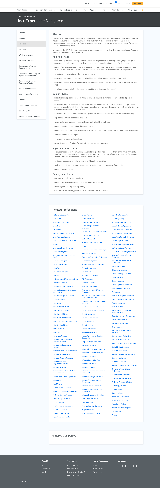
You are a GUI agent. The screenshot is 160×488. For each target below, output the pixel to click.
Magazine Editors (88, 410)
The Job (22, 44)
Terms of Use (97, 472)
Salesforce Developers (120, 323)
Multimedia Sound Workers (121, 248)
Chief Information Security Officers (65, 321)
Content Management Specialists (64, 377)
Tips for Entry (24, 111)
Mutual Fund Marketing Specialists (124, 252)
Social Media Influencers (120, 347)
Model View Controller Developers (123, 237)
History (22, 38)
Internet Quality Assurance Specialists (91, 381)
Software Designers (119, 358)
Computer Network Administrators (65, 351)
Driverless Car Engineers (90, 235)
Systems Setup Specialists (121, 375)
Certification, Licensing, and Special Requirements (29, 75)
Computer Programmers (61, 354)
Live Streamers (87, 402)
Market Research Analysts (91, 413)
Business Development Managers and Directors (64, 291)
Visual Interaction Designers (121, 408)
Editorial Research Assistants (92, 242)
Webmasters (116, 411)
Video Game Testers (119, 404)
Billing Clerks (57, 268)
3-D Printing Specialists (61, 215)
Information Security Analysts (92, 353)
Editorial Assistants (89, 239)
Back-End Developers (60, 261)
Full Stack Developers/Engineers (93, 307)
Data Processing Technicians (63, 406)
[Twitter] (126, 466)
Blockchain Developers (60, 272)
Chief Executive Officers (61, 310)
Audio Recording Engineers (62, 237)
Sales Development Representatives (124, 316)
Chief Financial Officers (61, 314)
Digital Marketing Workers (91, 222)
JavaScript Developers (90, 399)
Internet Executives (89, 367)
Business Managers (59, 299)
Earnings (22, 49)
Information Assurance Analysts (93, 349)
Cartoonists (57, 303)
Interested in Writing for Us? (76, 472)
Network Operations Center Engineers (121, 256)
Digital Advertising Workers (62, 417)
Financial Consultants (89, 286)
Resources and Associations (30, 116)
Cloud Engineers (58, 329)
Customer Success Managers (63, 395)
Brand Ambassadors (60, 283)
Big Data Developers (60, 264)
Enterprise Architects (89, 268)
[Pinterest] (134, 466)
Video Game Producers (120, 400)
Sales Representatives (120, 320)
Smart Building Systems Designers (124, 343)
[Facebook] (119, 466)
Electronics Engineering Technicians (94, 257)
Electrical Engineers (89, 253)
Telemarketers (117, 389)
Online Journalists (118, 277)
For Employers (91, 3)
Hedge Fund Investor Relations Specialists (92, 337)
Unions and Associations (28, 105)
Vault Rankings (23, 10)
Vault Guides (117, 10)
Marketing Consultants (120, 215)
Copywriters (57, 380)
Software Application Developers (123, 354)
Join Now (138, 4)
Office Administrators (119, 270)
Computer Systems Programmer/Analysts (60, 363)
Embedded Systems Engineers (93, 264)
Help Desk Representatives (91, 342)
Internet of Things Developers (92, 377)
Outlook (22, 100)
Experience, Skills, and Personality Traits (27, 82)
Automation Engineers (60, 252)
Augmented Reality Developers (63, 248)
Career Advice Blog (99, 465)
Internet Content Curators (91, 360)
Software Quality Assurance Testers (124, 365)
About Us (45, 465)
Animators (56, 226)
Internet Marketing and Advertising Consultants (94, 372)
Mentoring (132, 10)
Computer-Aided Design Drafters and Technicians (64, 372)
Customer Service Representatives (65, 391)
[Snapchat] (137, 466)
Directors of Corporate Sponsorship (94, 231)
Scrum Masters (117, 327)
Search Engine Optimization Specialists (121, 331)
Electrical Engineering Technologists (94, 250)
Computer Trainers (59, 367)
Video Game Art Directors (121, 397)
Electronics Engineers (89, 261)
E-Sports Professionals (90, 275)
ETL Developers (87, 279)
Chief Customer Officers (61, 307)
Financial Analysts (88, 283)
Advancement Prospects (28, 94)
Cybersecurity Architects (61, 398)
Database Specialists (60, 409)
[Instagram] (130, 466)
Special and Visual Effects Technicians (121, 370)
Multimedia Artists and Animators (123, 244)
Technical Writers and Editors (122, 382)
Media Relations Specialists (121, 226)
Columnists (56, 332)
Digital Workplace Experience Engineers (92, 227)
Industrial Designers (89, 345)
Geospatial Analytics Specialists (93, 310)
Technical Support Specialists (122, 378)
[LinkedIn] (123, 466)
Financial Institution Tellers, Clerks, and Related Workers (94, 296)
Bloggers (56, 275)
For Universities (105, 3)
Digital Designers (88, 218)
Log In (128, 3)
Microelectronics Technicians (122, 230)
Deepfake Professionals (61, 413)
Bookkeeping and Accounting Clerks (65, 279)
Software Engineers (119, 362)
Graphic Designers (88, 314)
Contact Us (46, 469)
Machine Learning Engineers (92, 406)
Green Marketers (88, 321)
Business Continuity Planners (63, 286)
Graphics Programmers (90, 318)
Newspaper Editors (118, 266)
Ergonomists (86, 272)
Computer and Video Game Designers (62, 346)
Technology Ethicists (119, 386)
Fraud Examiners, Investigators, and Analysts (94, 302)
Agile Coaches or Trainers (61, 222)
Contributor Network (74, 475)
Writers (114, 415)
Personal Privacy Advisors (121, 288)
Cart (119, 3)
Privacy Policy (98, 469)
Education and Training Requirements (27, 67)
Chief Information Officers (62, 318)
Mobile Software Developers (122, 233)
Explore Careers (29, 17)
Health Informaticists (89, 332)
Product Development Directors (123, 296)
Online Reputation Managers (122, 285)
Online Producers (118, 281)
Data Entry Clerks (59, 402)
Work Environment (26, 55)
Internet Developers (89, 364)
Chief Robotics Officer (60, 325)
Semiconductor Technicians (121, 336)
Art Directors (57, 230)
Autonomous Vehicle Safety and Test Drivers (64, 256)
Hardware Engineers (89, 329)
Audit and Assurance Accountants (65, 241)
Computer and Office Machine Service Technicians (63, 340)
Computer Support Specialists (63, 358)
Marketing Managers (119, 218)
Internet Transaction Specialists (93, 395)
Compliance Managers (60, 336)
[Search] (142, 10)
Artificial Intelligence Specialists (64, 233)
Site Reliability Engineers (120, 340)
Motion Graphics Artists (120, 241)
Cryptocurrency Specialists (62, 388)
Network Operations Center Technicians (121, 262)
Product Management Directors (123, 299)
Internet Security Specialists (92, 386)
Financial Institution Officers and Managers (93, 291)
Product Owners (117, 307)
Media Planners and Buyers (121, 222)
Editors (84, 246)
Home (19, 17)
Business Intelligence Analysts (63, 296)
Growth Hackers (87, 325)
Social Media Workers (119, 351)
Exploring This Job (26, 60)
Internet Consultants (89, 356)
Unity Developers (118, 393)
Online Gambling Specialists (121, 274)
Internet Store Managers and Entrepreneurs (92, 390)
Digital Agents (87, 215)
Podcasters (116, 292)
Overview (22, 33)
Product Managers (118, 303)
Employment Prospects (28, 89)
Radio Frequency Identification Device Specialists (122, 311)
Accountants (57, 218)
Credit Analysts (58, 384)
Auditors (56, 244)
